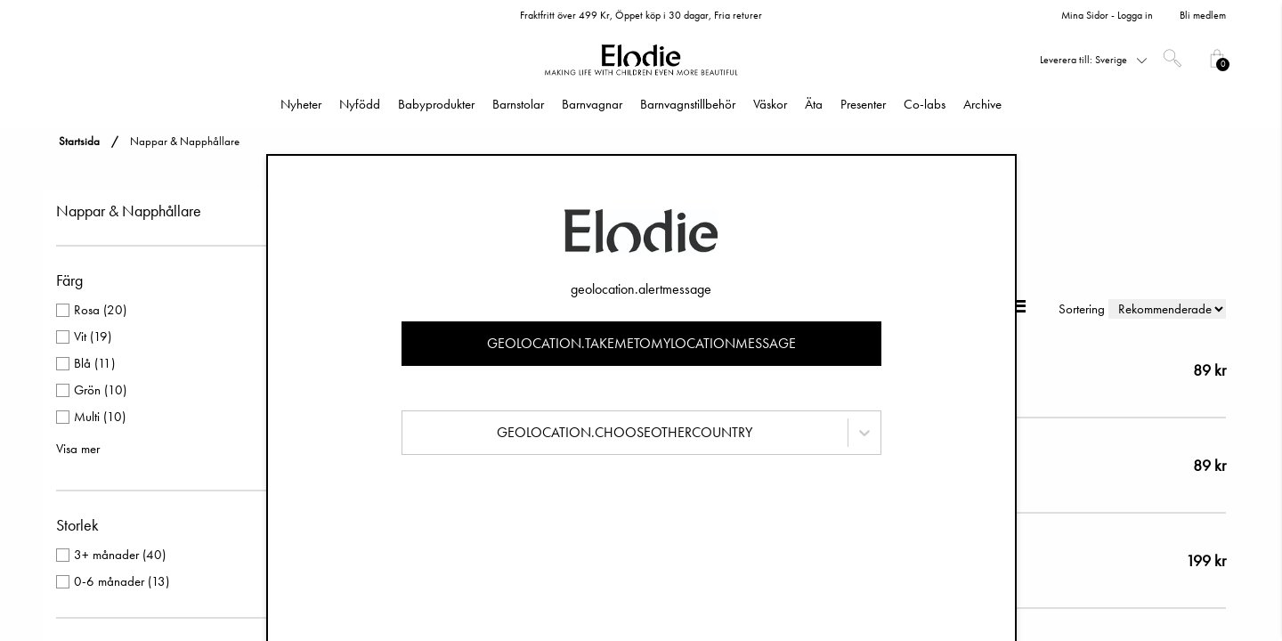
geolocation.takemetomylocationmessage (641, 343)
